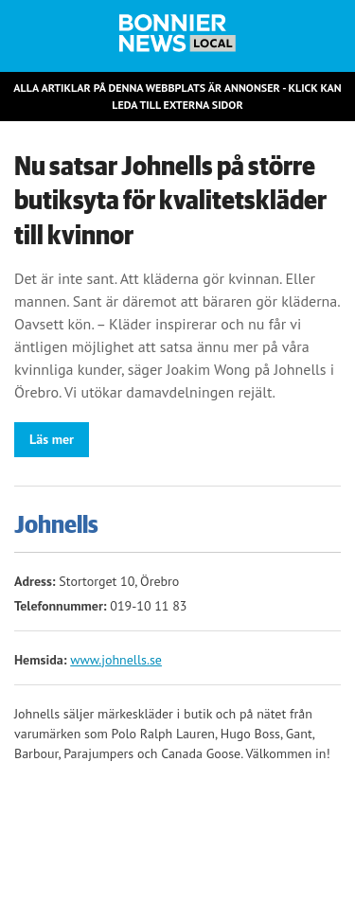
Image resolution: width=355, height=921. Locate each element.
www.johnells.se (116, 659)
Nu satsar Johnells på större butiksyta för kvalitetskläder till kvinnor (170, 201)
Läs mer (51, 439)
